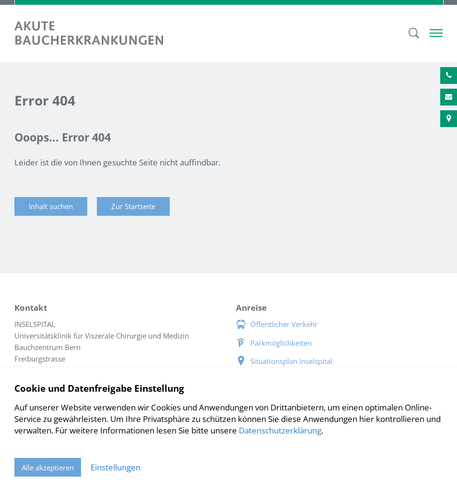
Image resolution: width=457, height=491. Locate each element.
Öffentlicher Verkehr (283, 324)
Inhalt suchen (51, 206)
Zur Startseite (133, 206)
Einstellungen (116, 467)
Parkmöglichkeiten (281, 343)
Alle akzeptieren (48, 467)
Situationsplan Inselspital (291, 361)
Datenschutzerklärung (280, 430)
